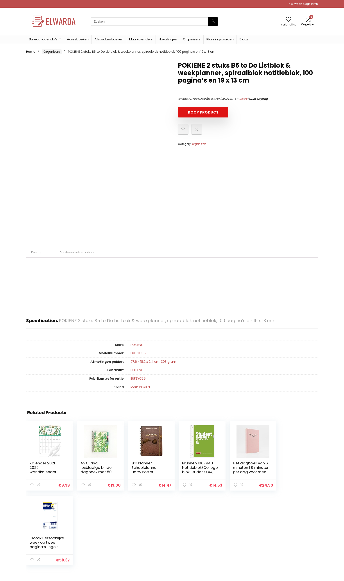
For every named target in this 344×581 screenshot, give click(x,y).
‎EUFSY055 (138, 353)
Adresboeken (78, 39)
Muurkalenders (141, 39)
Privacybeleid (284, 529)
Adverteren (235, 554)
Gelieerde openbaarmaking (295, 541)
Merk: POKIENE (141, 387)
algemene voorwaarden (292, 535)
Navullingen (168, 39)
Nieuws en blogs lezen (303, 4)
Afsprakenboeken (109, 39)
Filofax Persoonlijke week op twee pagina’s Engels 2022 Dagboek (293, 469)
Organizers (192, 39)
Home (30, 51)
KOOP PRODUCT (203, 112)
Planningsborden (220, 39)
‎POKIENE (137, 345)
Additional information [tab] (76, 252)
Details (243, 99)
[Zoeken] (213, 21)
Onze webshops (239, 547)
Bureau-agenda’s (43, 39)
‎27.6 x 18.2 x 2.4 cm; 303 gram (153, 361)
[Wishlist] (288, 19)
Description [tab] (39, 252)
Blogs (244, 39)
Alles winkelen (237, 535)
